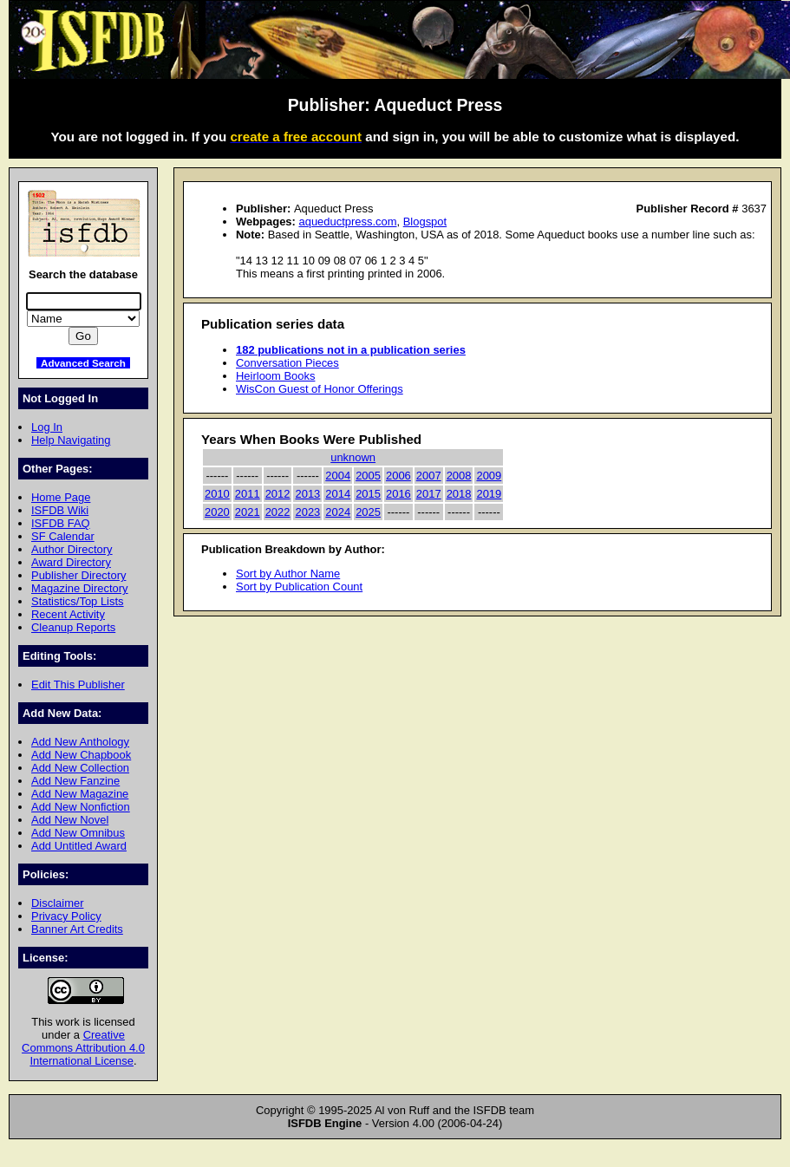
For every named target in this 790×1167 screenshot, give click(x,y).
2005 (368, 475)
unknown (352, 457)
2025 (368, 511)
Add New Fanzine (75, 780)
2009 (488, 475)
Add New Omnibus (78, 832)
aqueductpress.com (347, 221)
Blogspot (425, 221)
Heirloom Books (275, 375)
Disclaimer (57, 902)
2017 (428, 493)
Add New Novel (69, 819)
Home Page (60, 497)
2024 (337, 511)
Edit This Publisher (78, 684)
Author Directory (72, 549)
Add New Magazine (79, 793)
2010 (217, 493)
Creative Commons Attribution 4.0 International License (83, 1047)
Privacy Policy (66, 916)
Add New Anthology (80, 741)
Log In (46, 427)
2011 (247, 493)
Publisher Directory (78, 575)
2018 (459, 493)
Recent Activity (68, 614)
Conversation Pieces (287, 362)
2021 (247, 511)
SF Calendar (63, 536)
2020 (217, 511)
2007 (428, 475)
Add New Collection (80, 767)
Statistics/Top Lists (77, 601)
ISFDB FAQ (60, 523)
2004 (337, 475)
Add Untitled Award (79, 845)
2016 (398, 493)
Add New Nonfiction (80, 806)
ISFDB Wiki (59, 510)
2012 (278, 493)
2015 (368, 493)
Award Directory (71, 562)
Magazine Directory (79, 588)
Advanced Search (83, 362)
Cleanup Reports (73, 627)
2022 (278, 511)
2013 (307, 493)
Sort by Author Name (288, 573)
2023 (307, 511)
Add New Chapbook (81, 754)
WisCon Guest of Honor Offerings (319, 388)
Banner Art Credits (77, 929)
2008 (459, 475)
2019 (488, 493)
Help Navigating (70, 440)
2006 (398, 475)
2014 (337, 493)
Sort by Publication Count (299, 586)
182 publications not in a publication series (351, 349)
